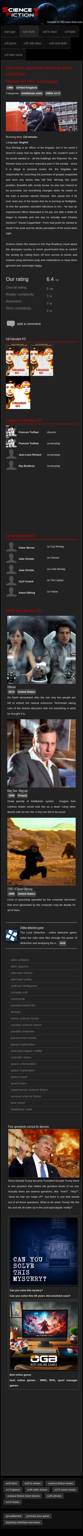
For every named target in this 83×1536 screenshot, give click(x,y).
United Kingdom (26, 87)
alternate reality (21, 979)
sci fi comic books (65, 1489)
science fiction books (60, 1483)
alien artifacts (20, 960)
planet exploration (23, 1044)
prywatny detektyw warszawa (23, 1522)
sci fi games (13, 1489)
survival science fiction (26, 1096)
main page (9, 31)
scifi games (10, 43)
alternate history (22, 973)
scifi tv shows (50, 31)
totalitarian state (31, 93)
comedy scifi (19, 992)
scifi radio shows (33, 43)
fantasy (16, 1012)
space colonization (23, 1064)
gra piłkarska (13, 1516)
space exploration (23, 1070)
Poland (22, 795)
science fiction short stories (23, 1496)
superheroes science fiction (29, 1090)
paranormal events (23, 1038)
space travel (19, 1077)
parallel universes (23, 1031)
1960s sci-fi (53, 93)
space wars (18, 1083)
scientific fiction (21, 1057)
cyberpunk (18, 999)
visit (62, 943)
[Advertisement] (41, 501)
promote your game (37, 1516)
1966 (10, 87)
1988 (11, 795)
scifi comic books (58, 43)
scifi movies (29, 31)
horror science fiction (25, 1018)
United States (26, 691)
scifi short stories (13, 54)
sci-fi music (12, 1502)
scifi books (70, 31)
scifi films (11, 1483)
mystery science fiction (26, 1025)
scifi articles (54, 1496)
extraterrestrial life (23, 1005)
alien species (20, 966)
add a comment (23, 324)
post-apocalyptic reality (26, 1051)
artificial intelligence (24, 986)
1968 (11, 893)
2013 (11, 691)
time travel (18, 1103)
